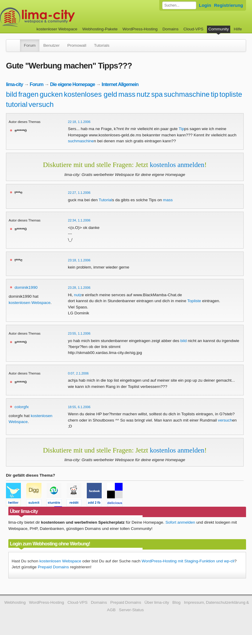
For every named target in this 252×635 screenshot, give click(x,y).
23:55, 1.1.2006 (79, 333)
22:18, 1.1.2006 (79, 122)
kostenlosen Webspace (29, 302)
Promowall (76, 45)
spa (157, 94)
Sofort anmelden (180, 522)
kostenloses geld (90, 94)
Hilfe (238, 29)
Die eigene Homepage (72, 84)
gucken (51, 94)
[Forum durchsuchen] (179, 5)
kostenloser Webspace (56, 29)
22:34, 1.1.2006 (79, 220)
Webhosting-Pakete (100, 29)
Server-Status (131, 610)
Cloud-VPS (193, 29)
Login (205, 5)
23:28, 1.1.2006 (79, 287)
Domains (171, 29)
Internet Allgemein (120, 84)
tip (214, 94)
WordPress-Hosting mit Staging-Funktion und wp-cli (188, 561)
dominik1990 (26, 287)
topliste (230, 94)
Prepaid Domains (53, 567)
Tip (181, 129)
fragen (28, 94)
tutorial (16, 104)
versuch (41, 104)
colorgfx (22, 407)
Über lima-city (157, 602)
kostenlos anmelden (177, 164)
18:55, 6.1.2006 (79, 407)
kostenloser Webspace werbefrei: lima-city (59, 17)
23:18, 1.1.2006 (79, 260)
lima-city (14, 84)
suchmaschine (186, 94)
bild (11, 94)
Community (218, 29)
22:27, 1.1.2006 (79, 192)
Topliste (194, 301)
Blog (176, 602)
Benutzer (51, 45)
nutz (143, 94)
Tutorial (105, 200)
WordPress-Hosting (140, 29)
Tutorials (101, 45)
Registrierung (228, 5)
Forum (29, 45)
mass (126, 94)
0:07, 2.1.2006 (78, 373)
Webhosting (15, 602)
